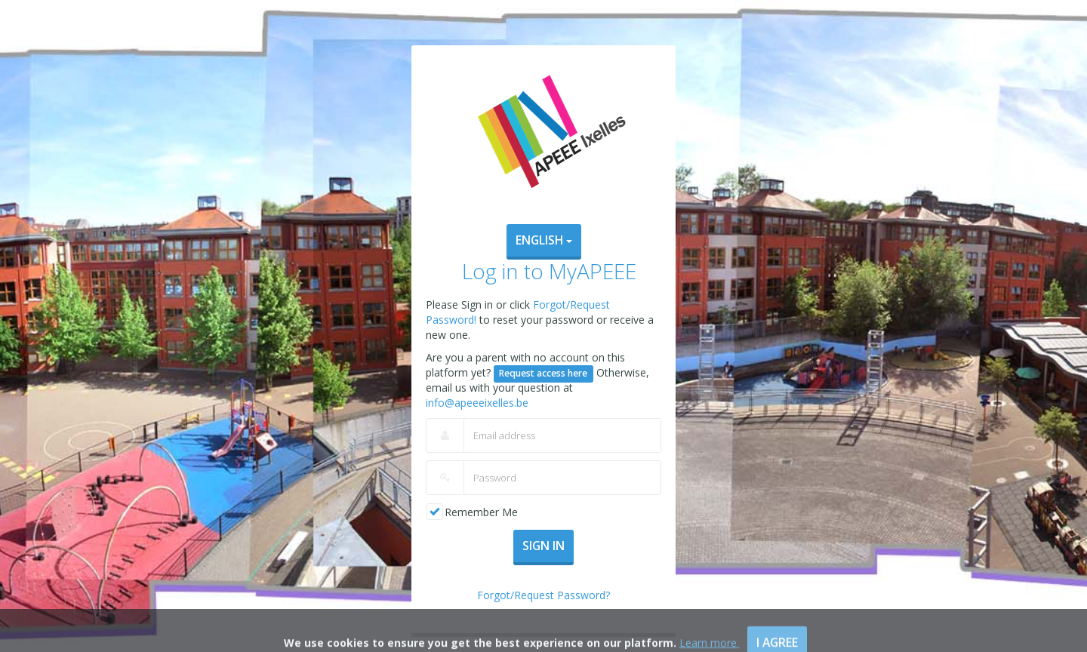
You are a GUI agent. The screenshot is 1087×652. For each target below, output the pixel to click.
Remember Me (481, 512)
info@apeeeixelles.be (477, 402)
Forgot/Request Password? (543, 595)
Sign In (543, 545)
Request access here (543, 373)
